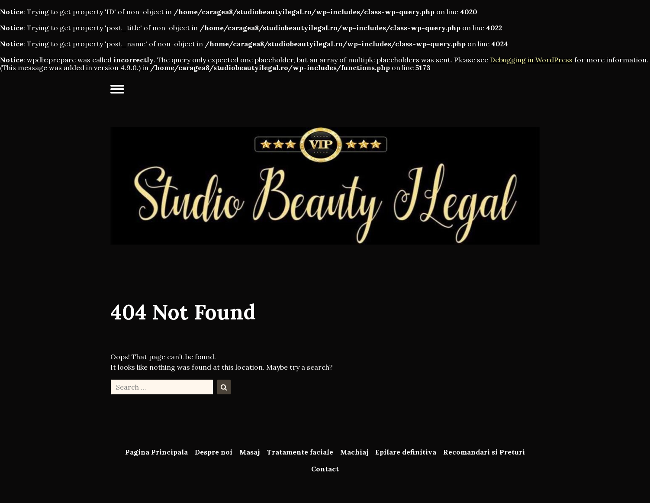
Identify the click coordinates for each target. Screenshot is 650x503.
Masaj (249, 452)
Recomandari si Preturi (484, 452)
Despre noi (213, 452)
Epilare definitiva (405, 452)
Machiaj (354, 452)
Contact (325, 469)
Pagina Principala (156, 452)
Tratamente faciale (300, 452)
